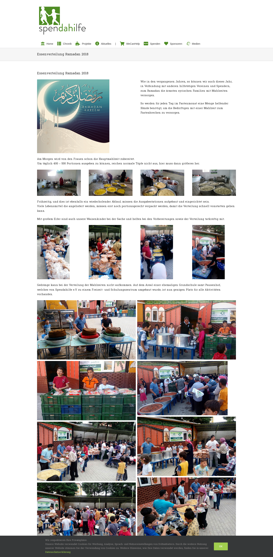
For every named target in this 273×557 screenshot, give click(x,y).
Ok (221, 546)
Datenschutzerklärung (58, 552)
